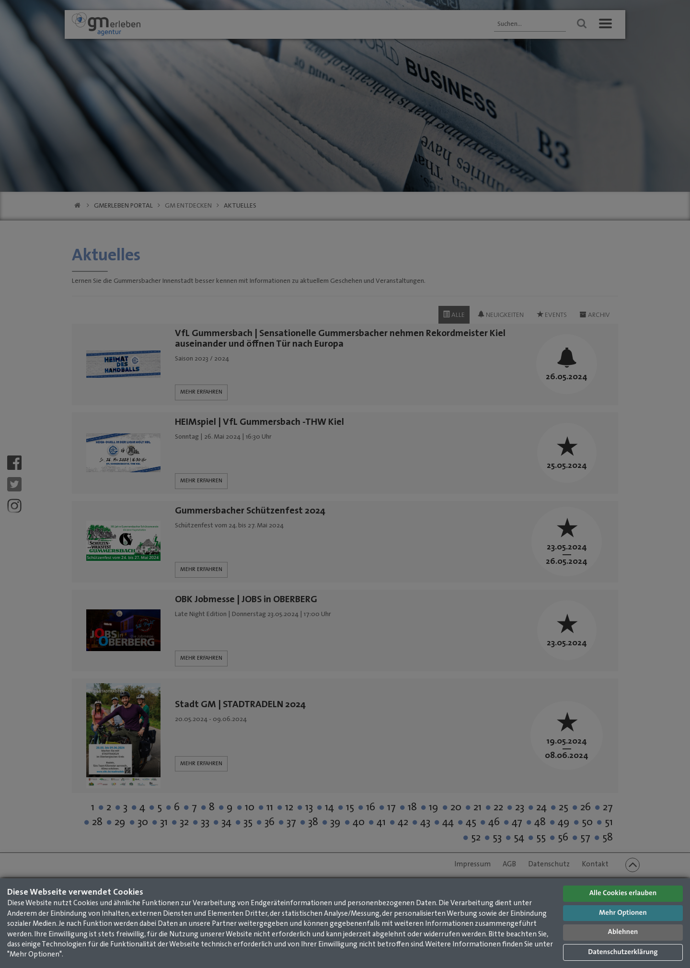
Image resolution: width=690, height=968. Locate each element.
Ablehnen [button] (623, 932)
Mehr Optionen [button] (623, 913)
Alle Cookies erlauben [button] (623, 893)
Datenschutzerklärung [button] (622, 952)
